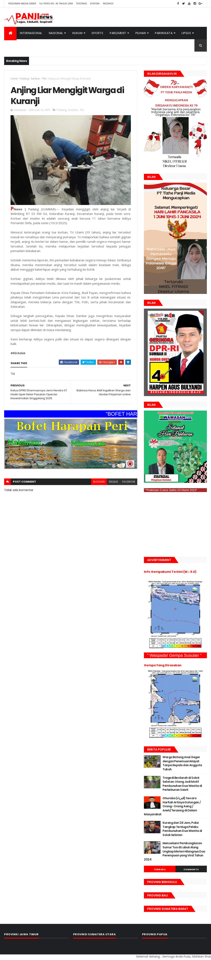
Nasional (56, 33)
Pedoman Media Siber (22, 3)
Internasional (31, 33)
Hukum (77, 33)
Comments (191, 869)
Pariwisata (163, 33)
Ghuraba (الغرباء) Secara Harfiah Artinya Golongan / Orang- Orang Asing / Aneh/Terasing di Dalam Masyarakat (172, 806)
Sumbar (35, 78)
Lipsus (186, 33)
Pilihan (140, 33)
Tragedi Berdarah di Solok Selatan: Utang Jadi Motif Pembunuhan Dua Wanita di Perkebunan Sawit (182, 784)
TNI (44, 78)
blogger (99, 481)
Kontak (95, 3)
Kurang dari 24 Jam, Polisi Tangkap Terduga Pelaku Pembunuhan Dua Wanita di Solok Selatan (182, 829)
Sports (97, 33)
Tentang (81, 3)
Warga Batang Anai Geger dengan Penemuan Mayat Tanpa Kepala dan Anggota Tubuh (182, 763)
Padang (24, 78)
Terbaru (160, 869)
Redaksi (108, 3)
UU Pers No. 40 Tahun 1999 (56, 3)
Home (14, 78)
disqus (113, 481)
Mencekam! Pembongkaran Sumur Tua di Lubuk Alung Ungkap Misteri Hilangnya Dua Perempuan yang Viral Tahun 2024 (174, 851)
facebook (128, 481)
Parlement (118, 33)
